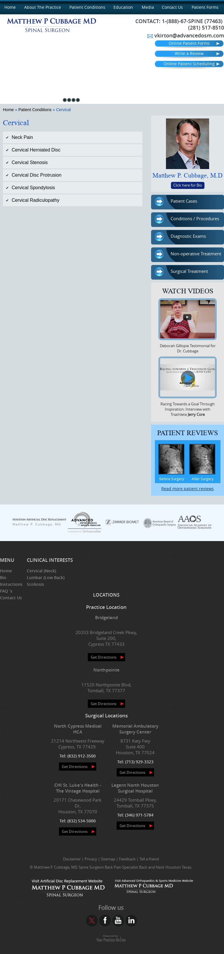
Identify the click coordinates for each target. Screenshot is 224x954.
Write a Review (189, 53)
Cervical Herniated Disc (36, 149)
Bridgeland (106, 617)
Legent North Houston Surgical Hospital (135, 788)
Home (10, 7)
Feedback (127, 859)
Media (148, 7)
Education (123, 7)
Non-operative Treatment (188, 254)
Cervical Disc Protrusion (37, 175)
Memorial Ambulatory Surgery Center (135, 729)
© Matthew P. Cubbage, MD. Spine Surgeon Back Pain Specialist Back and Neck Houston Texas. (111, 867)
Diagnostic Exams (180, 237)
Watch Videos (187, 291)
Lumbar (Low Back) (45, 577)
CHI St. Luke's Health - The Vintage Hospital (77, 788)
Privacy (91, 859)
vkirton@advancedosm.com (189, 35)
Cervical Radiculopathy (36, 200)
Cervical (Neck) (41, 571)
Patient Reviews (187, 433)
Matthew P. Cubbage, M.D (188, 175)
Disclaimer (72, 859)
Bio (3, 577)
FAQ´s (6, 591)
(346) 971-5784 (139, 815)
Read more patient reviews (187, 488)
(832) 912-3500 (81, 756)
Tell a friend (149, 859)
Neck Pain (22, 137)
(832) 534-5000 (81, 821)
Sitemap (108, 859)
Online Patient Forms (189, 43)
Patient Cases (176, 201)
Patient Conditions (87, 7)
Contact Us (172, 7)
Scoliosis (35, 584)
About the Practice (42, 7)
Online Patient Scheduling (189, 63)
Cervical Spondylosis (33, 187)
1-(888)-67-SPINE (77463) (192, 21)
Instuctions (11, 584)
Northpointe (106, 670)
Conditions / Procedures (187, 219)
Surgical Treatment (181, 272)
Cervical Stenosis (30, 162)
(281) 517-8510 (206, 27)
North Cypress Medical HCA (78, 729)
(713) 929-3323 (139, 761)
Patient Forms (205, 7)
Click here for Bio (187, 185)
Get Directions (103, 657)
